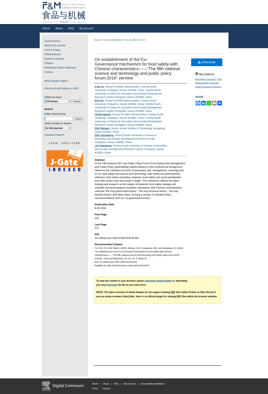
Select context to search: (58, 123)
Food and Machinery (112, 40)
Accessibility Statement (152, 383)
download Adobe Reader (158, 281)
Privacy (95, 388)
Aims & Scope (52, 49)
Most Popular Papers (56, 80)
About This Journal (55, 45)
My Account (130, 383)
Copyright (106, 388)
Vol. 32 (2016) (131, 40)
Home (97, 40)
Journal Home (52, 41)
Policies (49, 63)
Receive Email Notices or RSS (61, 88)
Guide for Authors (54, 58)
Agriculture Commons (205, 79)
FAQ (116, 383)
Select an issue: (53, 97)
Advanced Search (54, 134)
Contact (49, 72)
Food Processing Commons (208, 87)
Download (206, 62)
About (106, 383)
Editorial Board (53, 54)
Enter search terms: (55, 113)
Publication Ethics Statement (60, 67)
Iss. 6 (143, 40)
